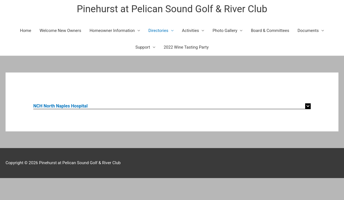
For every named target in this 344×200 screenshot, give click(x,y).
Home (25, 30)
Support (142, 47)
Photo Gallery (225, 30)
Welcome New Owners (60, 30)
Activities (190, 30)
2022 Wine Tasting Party (186, 47)
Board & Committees (270, 30)
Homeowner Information (112, 30)
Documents (308, 30)
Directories (158, 30)
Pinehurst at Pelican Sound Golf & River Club (172, 9)
